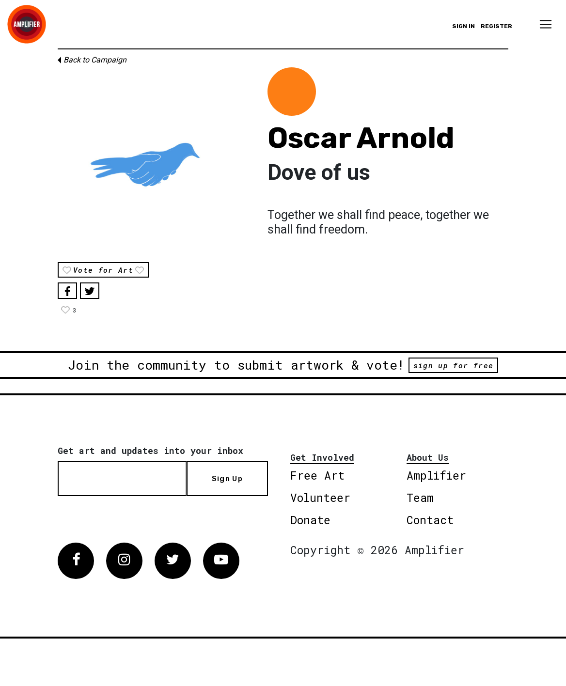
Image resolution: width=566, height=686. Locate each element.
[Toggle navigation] (546, 24)
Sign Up (227, 478)
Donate (310, 520)
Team (420, 497)
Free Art (317, 475)
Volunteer (320, 497)
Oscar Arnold (361, 138)
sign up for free (453, 365)
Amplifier (436, 475)
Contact (430, 520)
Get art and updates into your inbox (150, 450)
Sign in (463, 26)
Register (496, 26)
